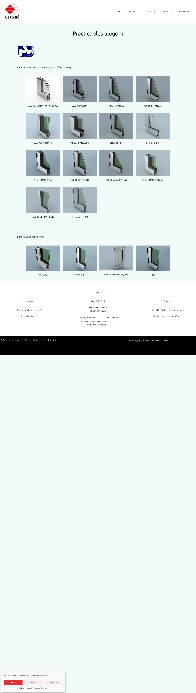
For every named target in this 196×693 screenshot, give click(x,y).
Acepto (13, 682)
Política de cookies (25, 688)
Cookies (164, 340)
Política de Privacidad (40, 688)
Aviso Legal (134, 340)
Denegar (33, 682)
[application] (140, 12)
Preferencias (53, 682)
